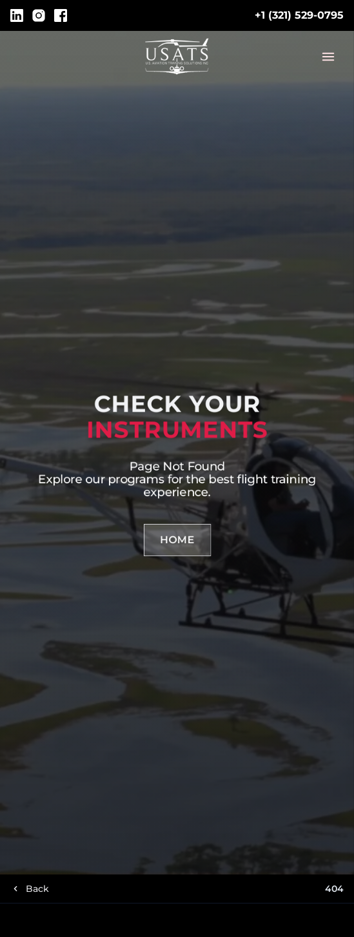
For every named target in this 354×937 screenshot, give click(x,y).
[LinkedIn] (16, 15)
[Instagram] (38, 15)
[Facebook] (60, 15)
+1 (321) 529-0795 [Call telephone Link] (299, 15)
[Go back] (29, 888)
